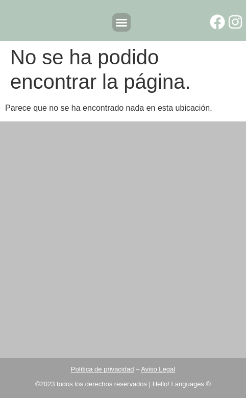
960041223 (159, 318)
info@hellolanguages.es (133, 336)
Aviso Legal (158, 369)
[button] (121, 22)
